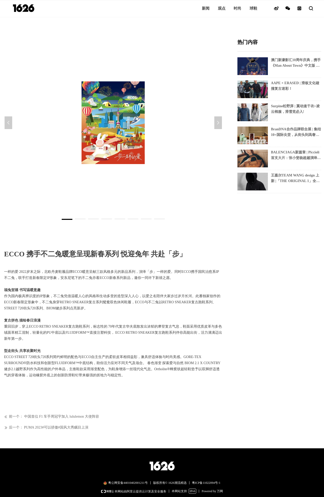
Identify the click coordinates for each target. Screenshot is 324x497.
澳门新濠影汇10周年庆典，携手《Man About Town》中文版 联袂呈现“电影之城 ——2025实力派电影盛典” (296, 63)
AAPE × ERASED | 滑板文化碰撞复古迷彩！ (295, 86)
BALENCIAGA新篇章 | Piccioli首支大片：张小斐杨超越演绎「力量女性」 (295, 155)
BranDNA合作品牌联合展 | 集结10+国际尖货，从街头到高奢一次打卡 (296, 132)
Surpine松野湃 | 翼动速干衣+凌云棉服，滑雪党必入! (295, 109)
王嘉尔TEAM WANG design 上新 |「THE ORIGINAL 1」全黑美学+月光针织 (295, 178)
